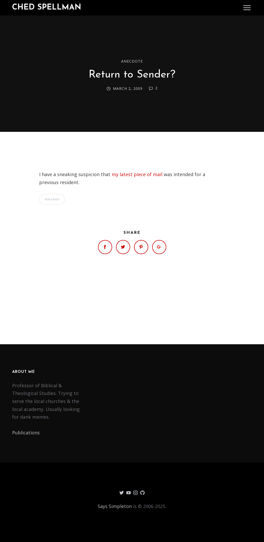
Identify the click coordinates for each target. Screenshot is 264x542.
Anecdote (132, 61)
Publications (26, 432)
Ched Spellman (46, 8)
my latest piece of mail (137, 174)
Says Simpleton (115, 506)
